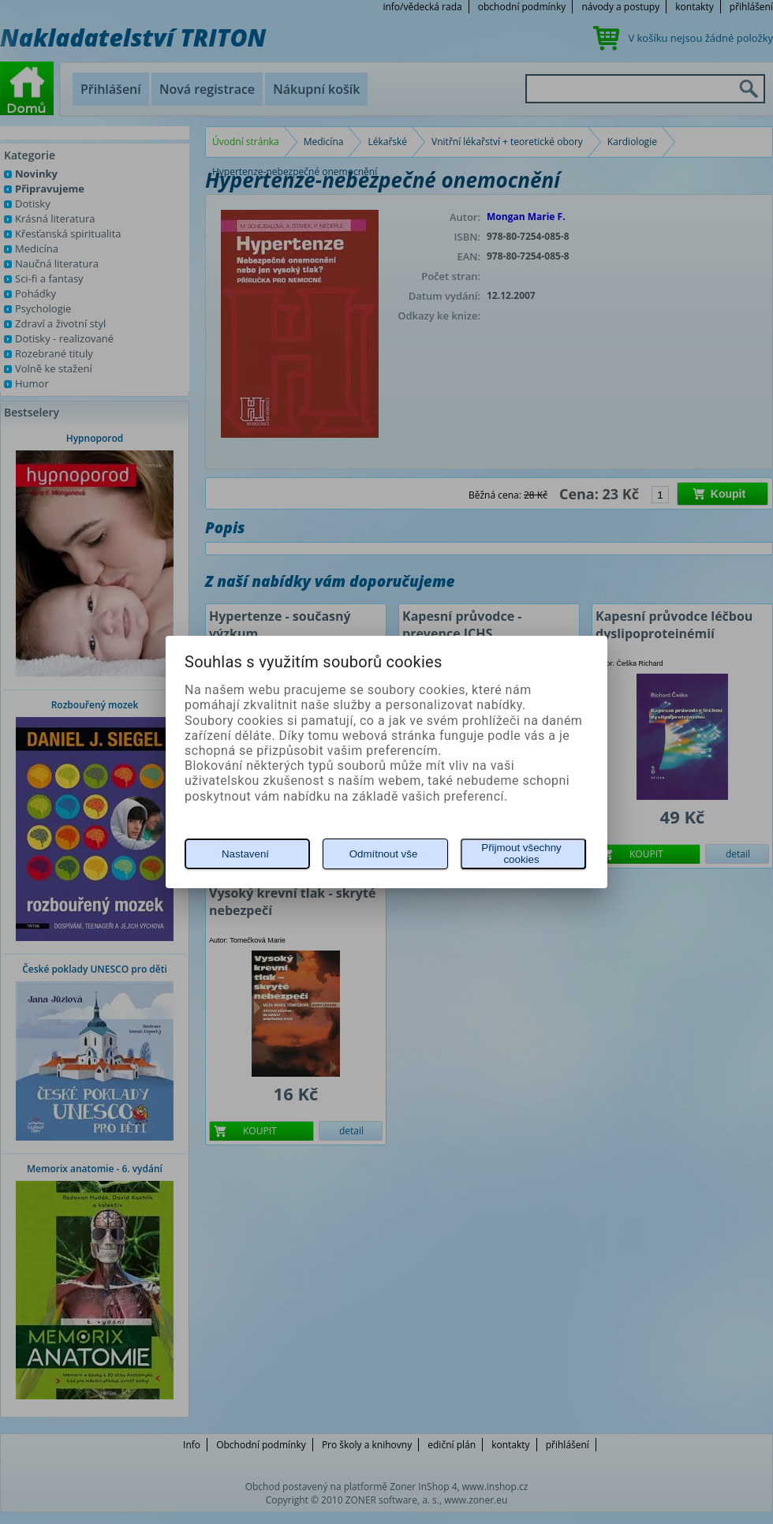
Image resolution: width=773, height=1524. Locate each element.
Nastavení (245, 854)
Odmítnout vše (383, 854)
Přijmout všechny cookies (521, 853)
